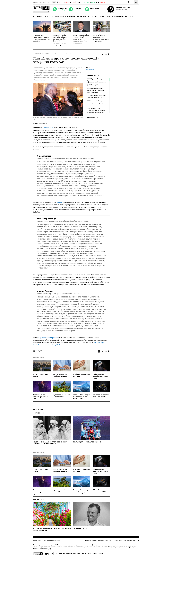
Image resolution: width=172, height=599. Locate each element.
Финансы (71, 17)
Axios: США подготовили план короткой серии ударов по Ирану (97, 103)
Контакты (101, 540)
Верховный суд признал (48, 337)
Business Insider (44, 345)
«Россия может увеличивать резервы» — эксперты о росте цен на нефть (41, 38)
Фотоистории (38, 413)
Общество (92, 17)
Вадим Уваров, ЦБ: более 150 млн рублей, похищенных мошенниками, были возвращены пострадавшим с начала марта (81, 41)
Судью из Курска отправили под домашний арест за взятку (96, 90)
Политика (81, 17)
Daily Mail (56, 345)
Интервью (37, 17)
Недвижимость (120, 17)
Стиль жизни (59, 54)
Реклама (88, 540)
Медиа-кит (109, 540)
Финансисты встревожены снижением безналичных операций (96, 110)
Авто (109, 17)
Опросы (136, 540)
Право (102, 17)
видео (59, 202)
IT (130, 17)
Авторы (129, 540)
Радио (94, 540)
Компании (59, 17)
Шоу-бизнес (70, 54)
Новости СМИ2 (38, 409)
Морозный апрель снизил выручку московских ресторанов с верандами (101, 38)
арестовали (48, 128)
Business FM (90, 69)
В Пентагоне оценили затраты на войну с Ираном (96, 96)
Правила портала (120, 540)
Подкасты (48, 17)
